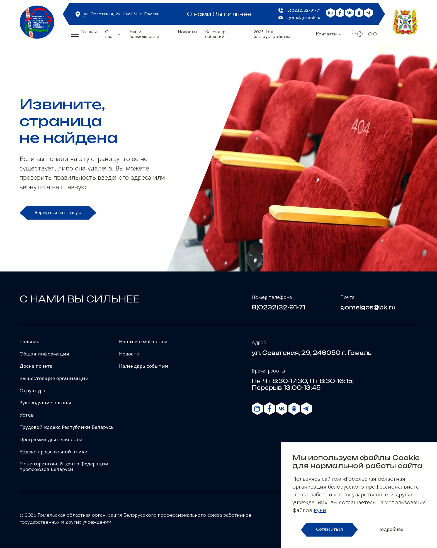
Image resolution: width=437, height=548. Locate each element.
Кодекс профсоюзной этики (54, 452)
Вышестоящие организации (54, 378)
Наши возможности (144, 34)
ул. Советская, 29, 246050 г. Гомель (121, 14)
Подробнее (390, 529)
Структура (32, 391)
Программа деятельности (51, 439)
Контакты (326, 34)
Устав (27, 415)
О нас (108, 34)
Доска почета (36, 366)
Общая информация (44, 354)
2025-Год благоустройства (272, 34)
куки (320, 510)
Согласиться (329, 529)
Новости (187, 32)
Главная (89, 32)
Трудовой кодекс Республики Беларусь (67, 427)
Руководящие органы (45, 403)
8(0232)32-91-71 (304, 10)
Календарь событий (216, 34)
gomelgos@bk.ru (303, 17)
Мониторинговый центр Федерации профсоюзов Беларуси (64, 466)
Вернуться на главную (58, 212)
